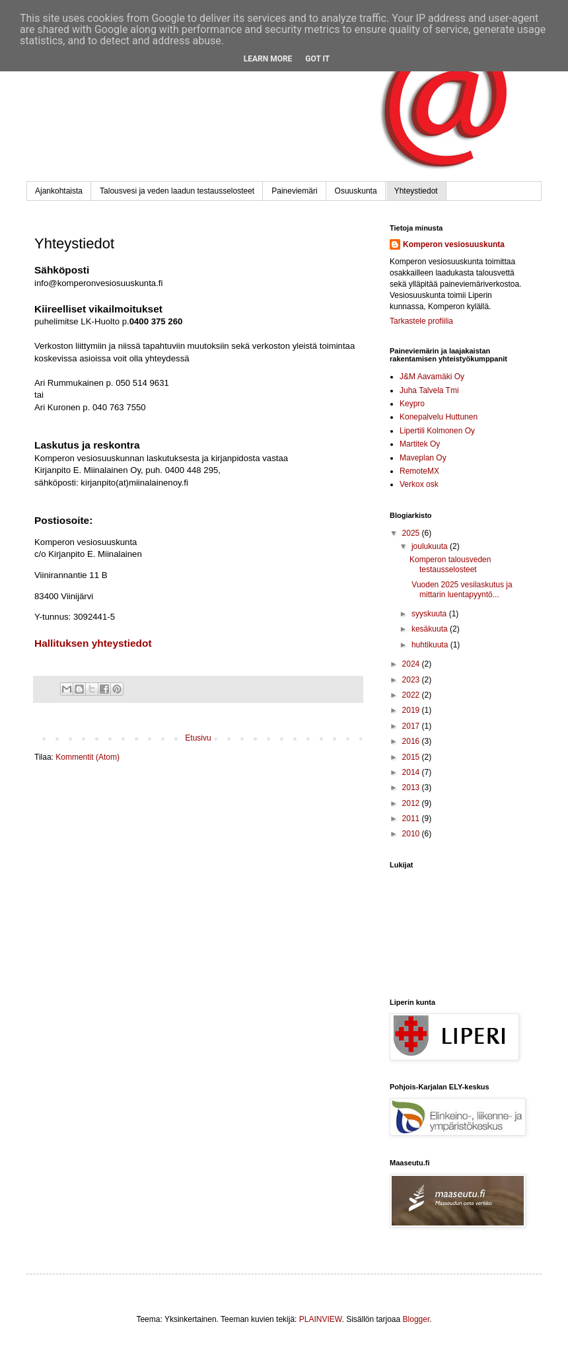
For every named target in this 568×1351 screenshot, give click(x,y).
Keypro (412, 403)
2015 (412, 757)
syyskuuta (430, 613)
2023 (412, 679)
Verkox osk (419, 484)
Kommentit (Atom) (87, 757)
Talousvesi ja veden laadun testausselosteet (177, 191)
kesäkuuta (430, 629)
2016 (412, 741)
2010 (412, 833)
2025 (412, 533)
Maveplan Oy (423, 457)
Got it (317, 58)
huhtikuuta (430, 644)
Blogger (416, 1319)
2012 (412, 803)
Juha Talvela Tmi (429, 390)
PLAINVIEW (320, 1319)
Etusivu (198, 738)
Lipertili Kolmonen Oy (437, 430)
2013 (412, 787)
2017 (412, 726)
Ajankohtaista (59, 191)
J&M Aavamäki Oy (432, 376)
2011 (412, 818)
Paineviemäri (294, 191)
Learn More (268, 58)
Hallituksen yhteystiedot (93, 643)
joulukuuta (430, 546)
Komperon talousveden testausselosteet (450, 564)
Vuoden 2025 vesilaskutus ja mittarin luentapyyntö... (461, 589)
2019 (412, 710)
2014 (412, 772)
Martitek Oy (420, 444)
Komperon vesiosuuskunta (454, 244)
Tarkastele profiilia (421, 321)
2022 (412, 695)
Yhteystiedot (416, 191)
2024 (412, 664)
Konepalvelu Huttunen (439, 416)
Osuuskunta (356, 191)
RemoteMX (419, 471)
